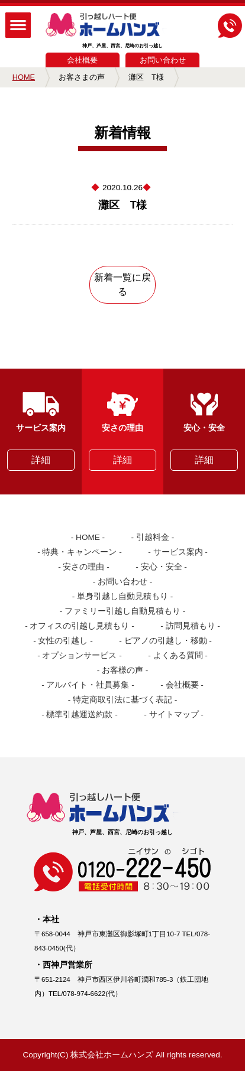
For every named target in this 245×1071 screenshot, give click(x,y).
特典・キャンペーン (79, 552)
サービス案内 (178, 552)
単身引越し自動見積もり (122, 596)
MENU (18, 25)
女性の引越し (63, 640)
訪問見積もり (190, 625)
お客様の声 (122, 670)
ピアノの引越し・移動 (165, 640)
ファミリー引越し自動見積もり (122, 611)
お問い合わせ (163, 60)
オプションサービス (79, 655)
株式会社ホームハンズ (111, 1054)
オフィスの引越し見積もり (79, 625)
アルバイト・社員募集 (87, 685)
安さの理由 (83, 566)
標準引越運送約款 (79, 714)
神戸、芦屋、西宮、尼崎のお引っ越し (123, 30)
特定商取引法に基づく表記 (122, 699)
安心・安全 (161, 566)
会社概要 (82, 60)
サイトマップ (174, 714)
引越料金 (152, 537)
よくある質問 (178, 655)
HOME (23, 77)
